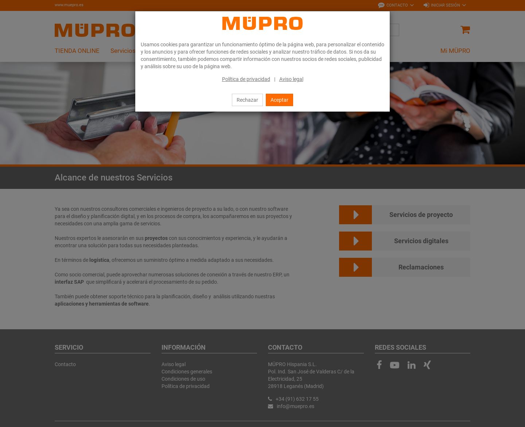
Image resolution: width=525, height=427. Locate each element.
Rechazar (247, 100)
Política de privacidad (246, 79)
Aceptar (279, 100)
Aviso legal (291, 79)
